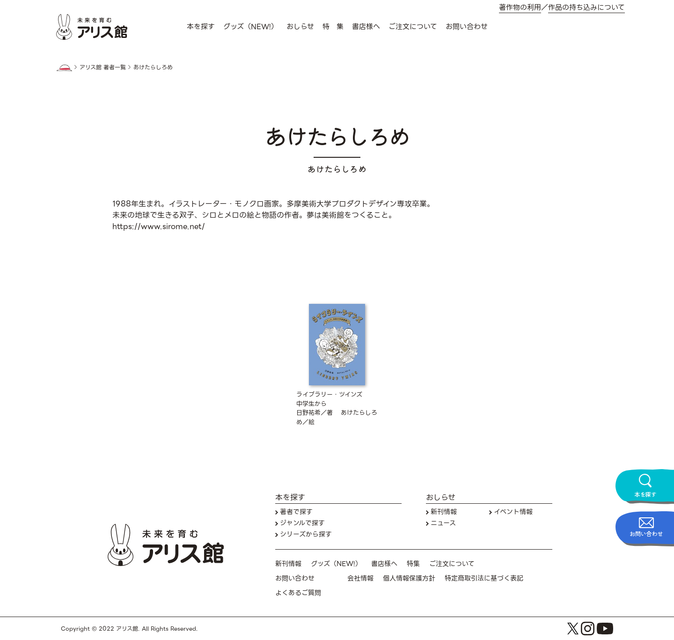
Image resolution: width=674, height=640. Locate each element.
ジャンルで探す (302, 523)
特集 (413, 564)
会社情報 (360, 578)
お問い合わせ (467, 26)
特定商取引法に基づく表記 (484, 578)
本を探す (201, 26)
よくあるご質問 (298, 593)
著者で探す (296, 512)
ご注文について (412, 26)
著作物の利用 (520, 7)
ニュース (443, 523)
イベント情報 (513, 512)
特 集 (333, 26)
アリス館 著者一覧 (103, 67)
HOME (64, 68)
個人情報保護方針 (409, 578)
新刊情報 (444, 512)
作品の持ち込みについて (586, 7)
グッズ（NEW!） (250, 26)
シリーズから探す (306, 534)
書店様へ (366, 26)
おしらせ (300, 26)
